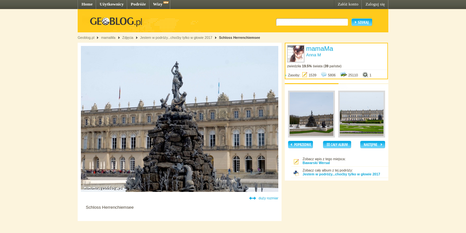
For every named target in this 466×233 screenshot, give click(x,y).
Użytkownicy (112, 4)
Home (87, 4)
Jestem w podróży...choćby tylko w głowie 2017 (176, 37)
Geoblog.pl (86, 37)
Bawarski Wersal (316, 163)
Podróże (138, 4)
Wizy (157, 4)
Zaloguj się (375, 4)
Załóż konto (348, 4)
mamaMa (108, 37)
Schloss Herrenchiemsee (239, 37)
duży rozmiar (268, 198)
